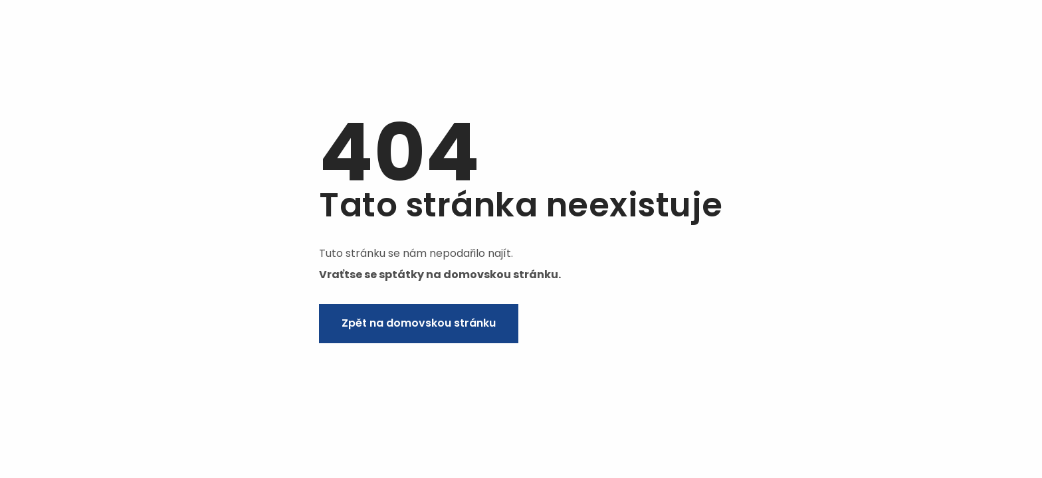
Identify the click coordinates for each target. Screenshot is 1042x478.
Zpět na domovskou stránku (419, 323)
